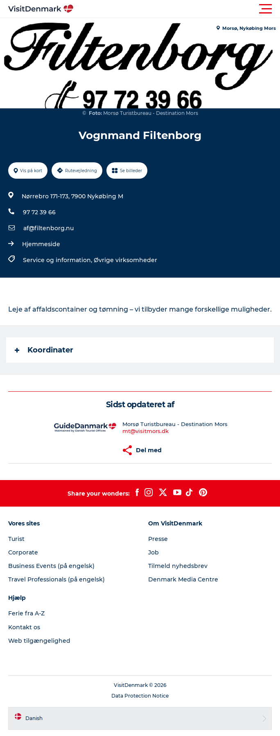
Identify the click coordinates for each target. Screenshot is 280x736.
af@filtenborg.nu (48, 228)
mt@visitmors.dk (145, 431)
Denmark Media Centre (183, 579)
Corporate (23, 552)
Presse (158, 539)
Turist (16, 539)
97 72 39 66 (39, 212)
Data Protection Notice (140, 696)
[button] (177, 9)
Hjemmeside (41, 244)
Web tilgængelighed (39, 640)
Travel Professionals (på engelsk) (56, 579)
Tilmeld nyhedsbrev (178, 566)
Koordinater (44, 350)
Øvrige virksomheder (125, 260)
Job (153, 552)
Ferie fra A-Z (26, 613)
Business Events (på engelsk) (51, 566)
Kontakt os (24, 627)
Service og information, (58, 260)
